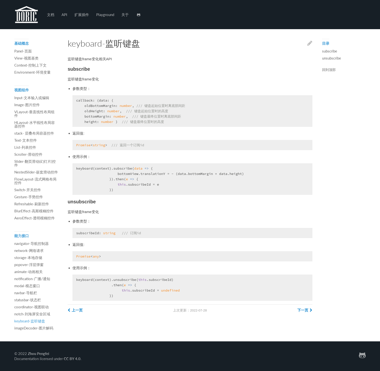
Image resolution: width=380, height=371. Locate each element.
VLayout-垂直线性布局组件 (34, 114)
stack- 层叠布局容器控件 (34, 133)
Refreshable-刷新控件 (31, 204)
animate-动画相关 (28, 271)
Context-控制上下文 (30, 65)
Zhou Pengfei (38, 353)
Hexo (26, 14)
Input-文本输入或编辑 (31, 97)
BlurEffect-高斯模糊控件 (34, 211)
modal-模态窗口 (27, 286)
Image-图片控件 (27, 105)
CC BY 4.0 (72, 358)
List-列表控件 (25, 147)
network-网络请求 (29, 250)
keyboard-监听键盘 (29, 321)
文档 (50, 14)
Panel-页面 (23, 51)
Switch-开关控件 (27, 190)
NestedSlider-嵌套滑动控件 (36, 172)
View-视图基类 (26, 58)
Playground (105, 14)
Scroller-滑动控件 (28, 154)
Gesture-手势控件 (28, 197)
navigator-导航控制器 (31, 243)
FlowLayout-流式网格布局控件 (35, 181)
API (64, 14)
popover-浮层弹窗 (29, 264)
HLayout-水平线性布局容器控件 (34, 124)
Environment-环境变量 (32, 72)
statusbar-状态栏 (27, 300)
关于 (125, 14)
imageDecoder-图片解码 (33, 328)
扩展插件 (81, 14)
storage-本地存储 (28, 257)
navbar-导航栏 (25, 293)
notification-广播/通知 (32, 278)
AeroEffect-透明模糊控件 (34, 218)
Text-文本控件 (25, 140)
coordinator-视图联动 (31, 307)
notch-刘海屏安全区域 (32, 314)
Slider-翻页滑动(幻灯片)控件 (35, 163)
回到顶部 (329, 70)
